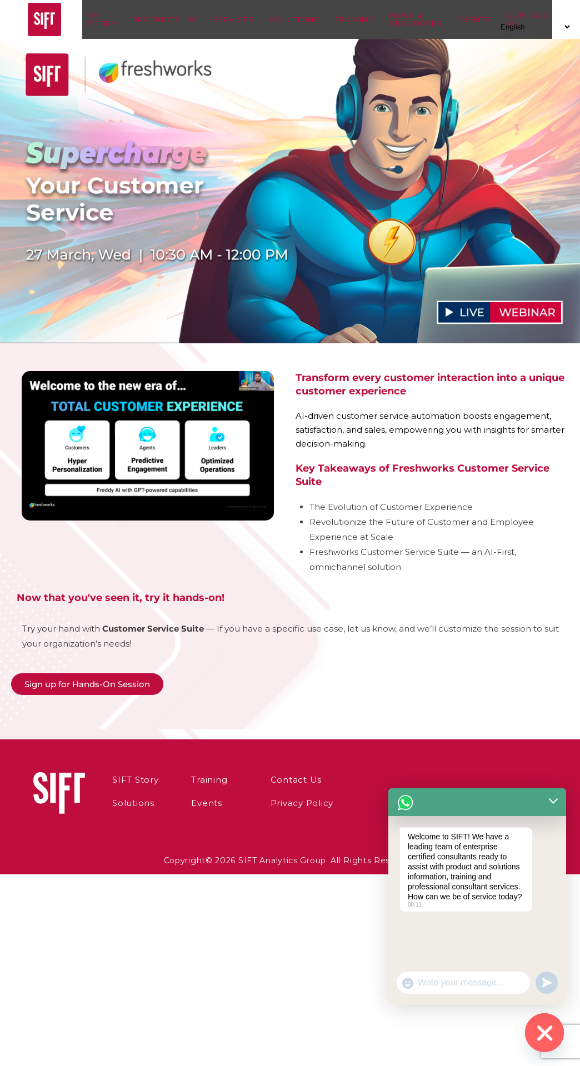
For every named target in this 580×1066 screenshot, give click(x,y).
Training (360, 20)
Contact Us (273, 779)
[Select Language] (534, 26)
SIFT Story (107, 19)
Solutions (300, 20)
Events (479, 20)
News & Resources (422, 19)
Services (239, 20)
